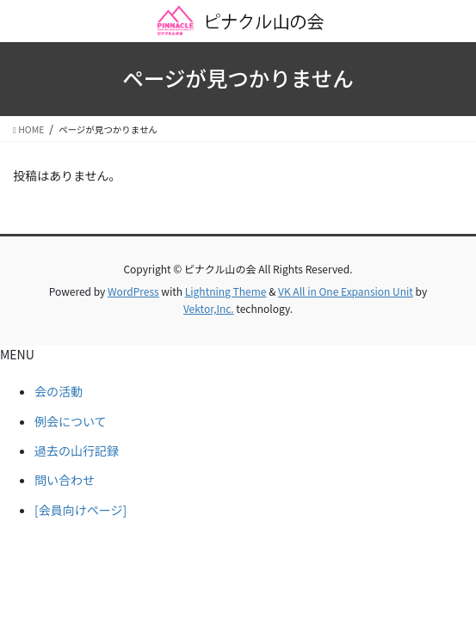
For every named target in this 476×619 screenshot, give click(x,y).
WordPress (133, 291)
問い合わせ (64, 479)
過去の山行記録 (76, 450)
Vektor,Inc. (208, 308)
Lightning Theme (226, 291)
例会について (70, 421)
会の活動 (58, 391)
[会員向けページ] (80, 509)
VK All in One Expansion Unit (345, 291)
